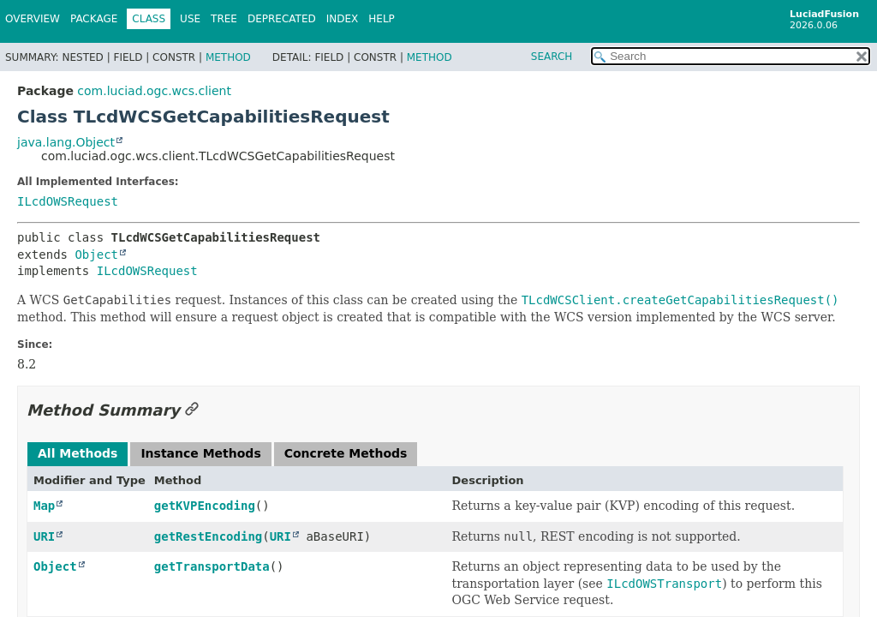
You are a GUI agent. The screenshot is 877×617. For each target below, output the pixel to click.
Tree (224, 19)
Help (381, 19)
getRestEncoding (208, 536)
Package (93, 19)
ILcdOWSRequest (67, 201)
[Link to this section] (192, 410)
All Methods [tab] (77, 453)
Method (228, 57)
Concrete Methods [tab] (346, 453)
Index (342, 19)
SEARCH (552, 57)
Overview (32, 19)
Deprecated (282, 19)
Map (44, 505)
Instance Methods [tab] (200, 453)
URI (44, 536)
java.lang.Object (66, 142)
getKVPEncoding (204, 505)
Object (96, 254)
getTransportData (212, 566)
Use (190, 19)
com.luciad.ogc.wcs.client (154, 91)
